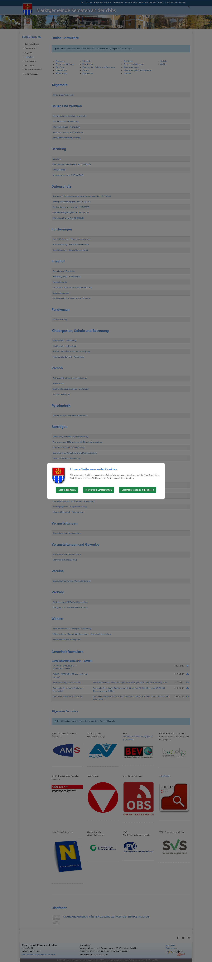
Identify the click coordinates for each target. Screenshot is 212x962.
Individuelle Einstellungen (98, 489)
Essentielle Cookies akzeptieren (137, 489)
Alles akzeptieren (67, 489)
